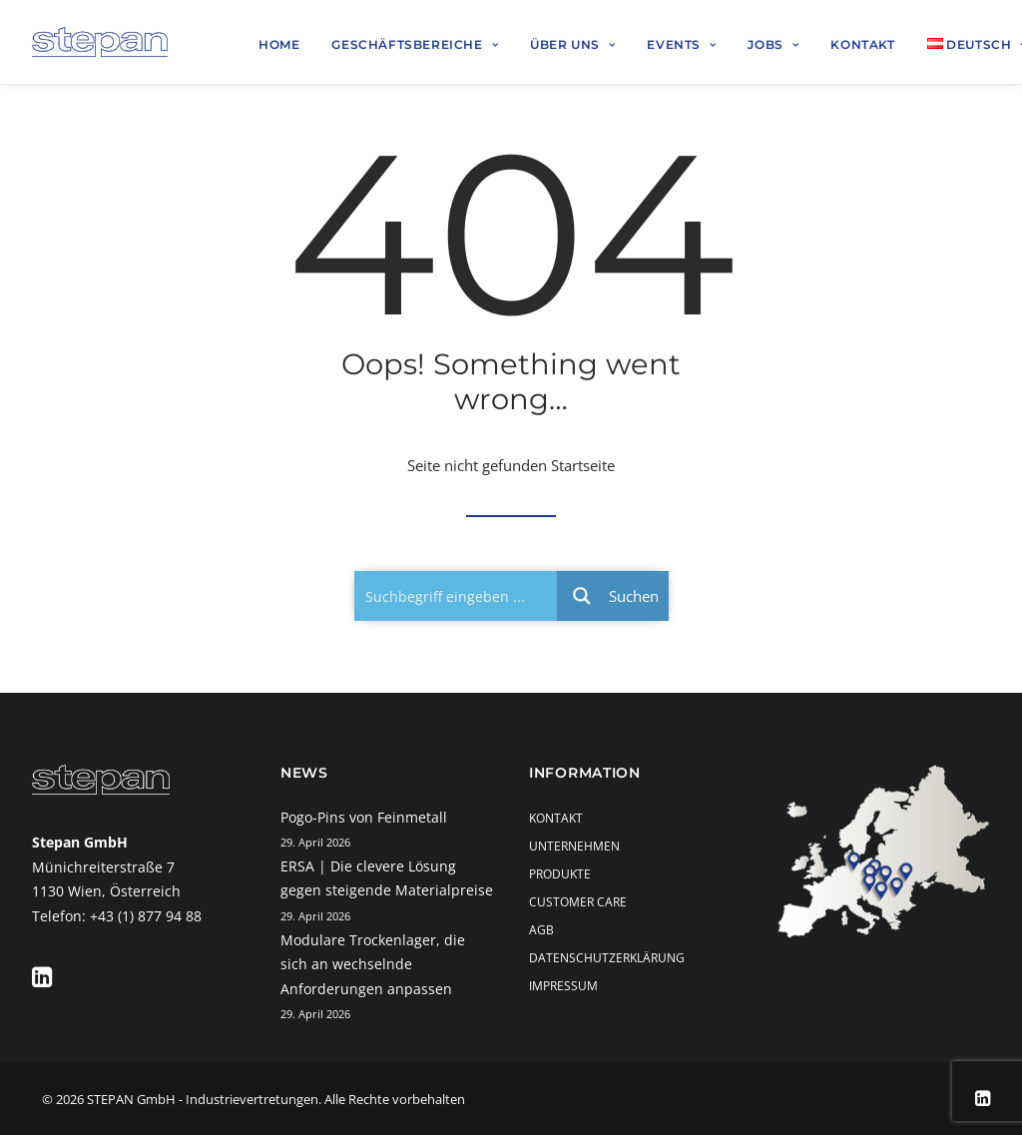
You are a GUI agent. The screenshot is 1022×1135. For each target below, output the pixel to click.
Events (681, 44)
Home (278, 44)
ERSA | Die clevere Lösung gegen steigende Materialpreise (386, 878)
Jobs (773, 44)
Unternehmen (574, 846)
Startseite (583, 465)
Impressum (563, 985)
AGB (541, 929)
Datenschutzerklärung (607, 957)
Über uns (572, 44)
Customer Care (578, 901)
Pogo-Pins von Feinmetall (363, 817)
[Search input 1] (456, 596)
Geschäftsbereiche (414, 44)
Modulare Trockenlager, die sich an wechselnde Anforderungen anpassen (372, 964)
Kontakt (862, 44)
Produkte (560, 873)
